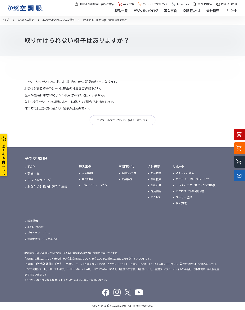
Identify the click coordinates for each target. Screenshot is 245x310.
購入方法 (181, 204)
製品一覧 (121, 10)
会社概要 (213, 10)
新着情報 (32, 221)
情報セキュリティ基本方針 (43, 239)
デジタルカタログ (145, 10)
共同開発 (87, 180)
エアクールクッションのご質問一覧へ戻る (122, 120)
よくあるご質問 (185, 173)
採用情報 (156, 192)
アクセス (156, 198)
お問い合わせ (35, 227)
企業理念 (156, 173)
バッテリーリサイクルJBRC (192, 180)
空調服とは (192, 10)
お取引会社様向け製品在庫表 (47, 187)
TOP (31, 167)
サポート (231, 10)
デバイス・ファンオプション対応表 (196, 185)
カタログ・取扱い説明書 (190, 192)
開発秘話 (127, 180)
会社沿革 (156, 185)
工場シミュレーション (94, 185)
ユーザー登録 (184, 198)
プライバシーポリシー (40, 233)
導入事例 (170, 10)
